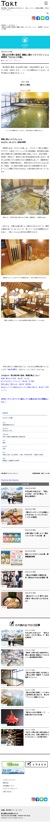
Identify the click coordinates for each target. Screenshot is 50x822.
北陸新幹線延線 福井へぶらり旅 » (38, 473)
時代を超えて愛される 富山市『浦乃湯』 (16, 384)
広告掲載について (8, 786)
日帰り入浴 (17, 60)
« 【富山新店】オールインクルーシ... (12, 473)
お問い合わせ (7, 792)
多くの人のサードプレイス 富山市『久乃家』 (18, 381)
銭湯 (7, 60)
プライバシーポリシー (10, 789)
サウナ (11, 60)
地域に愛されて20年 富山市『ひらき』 (16, 378)
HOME (3, 25)
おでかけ (12, 25)
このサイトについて (9, 780)
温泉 (4, 60)
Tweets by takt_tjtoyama (10, 480)
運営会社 (6, 783)
